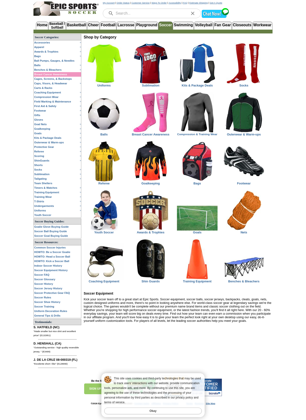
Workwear (262, 25)
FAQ (185, 2)
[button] (215, 17)
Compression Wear (46, 97)
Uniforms (40, 210)
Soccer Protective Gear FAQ (52, 292)
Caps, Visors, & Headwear (50, 83)
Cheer (93, 25)
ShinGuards (41, 160)
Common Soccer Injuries (50, 247)
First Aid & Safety (45, 106)
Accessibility (175, 2)
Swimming (183, 25)
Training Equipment (46, 192)
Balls (37, 65)
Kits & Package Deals (47, 137)
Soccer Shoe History (47, 302)
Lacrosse (125, 25)
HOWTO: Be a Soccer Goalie (52, 252)
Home (42, 25)
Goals (38, 133)
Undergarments (44, 206)
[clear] (192, 13)
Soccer (165, 25)
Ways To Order (159, 2)
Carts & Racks (43, 87)
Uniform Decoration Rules (50, 311)
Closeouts (242, 25)
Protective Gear (44, 146)
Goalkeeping (42, 128)
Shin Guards (151, 281)
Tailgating (40, 178)
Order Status (122, 2)
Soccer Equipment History (51, 270)
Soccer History (43, 283)
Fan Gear (222, 25)
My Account (109, 2)
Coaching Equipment (47, 92)
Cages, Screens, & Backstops (53, 78)
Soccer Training (44, 306)
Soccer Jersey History (48, 288)
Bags (37, 56)
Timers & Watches (45, 187)
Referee (39, 151)
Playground (146, 25)
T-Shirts (39, 201)
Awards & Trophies (46, 51)
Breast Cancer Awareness (50, 74)
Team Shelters (43, 183)
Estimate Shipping (198, 2)
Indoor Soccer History (48, 265)
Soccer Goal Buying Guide (51, 235)
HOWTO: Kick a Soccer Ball (51, 261)
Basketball (76, 25)
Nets (243, 232)
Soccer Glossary (44, 279)
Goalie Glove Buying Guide (51, 226)
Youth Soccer (42, 215)
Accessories (42, 42)
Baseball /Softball (57, 25)
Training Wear (43, 196)
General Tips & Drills (47, 315)
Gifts (37, 115)
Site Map (210, 403)
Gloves (38, 119)
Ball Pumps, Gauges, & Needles (54, 60)
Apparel (39, 47)
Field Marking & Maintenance (52, 101)
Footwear (40, 110)
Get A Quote (216, 2)
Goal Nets (40, 124)
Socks (38, 169)
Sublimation (41, 174)
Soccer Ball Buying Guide (50, 231)
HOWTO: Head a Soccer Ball (52, 256)
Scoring (39, 156)
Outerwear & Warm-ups (49, 142)
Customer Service (140, 2)
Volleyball (204, 25)
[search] (111, 13)
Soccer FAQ (41, 274)
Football (108, 25)
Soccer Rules (42, 297)
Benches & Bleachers (47, 69)
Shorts (38, 165)
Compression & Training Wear (197, 134)
